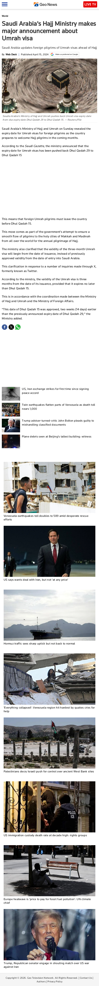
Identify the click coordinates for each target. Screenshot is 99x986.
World (5, 16)
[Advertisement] (49, 186)
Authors (41, 981)
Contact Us (86, 977)
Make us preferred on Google (64, 54)
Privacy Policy (54, 981)
